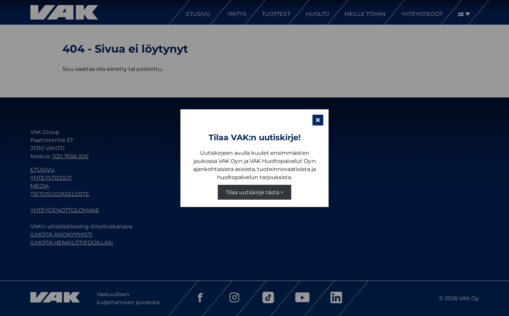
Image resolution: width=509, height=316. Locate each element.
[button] (317, 120)
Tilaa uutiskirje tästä (252, 192)
